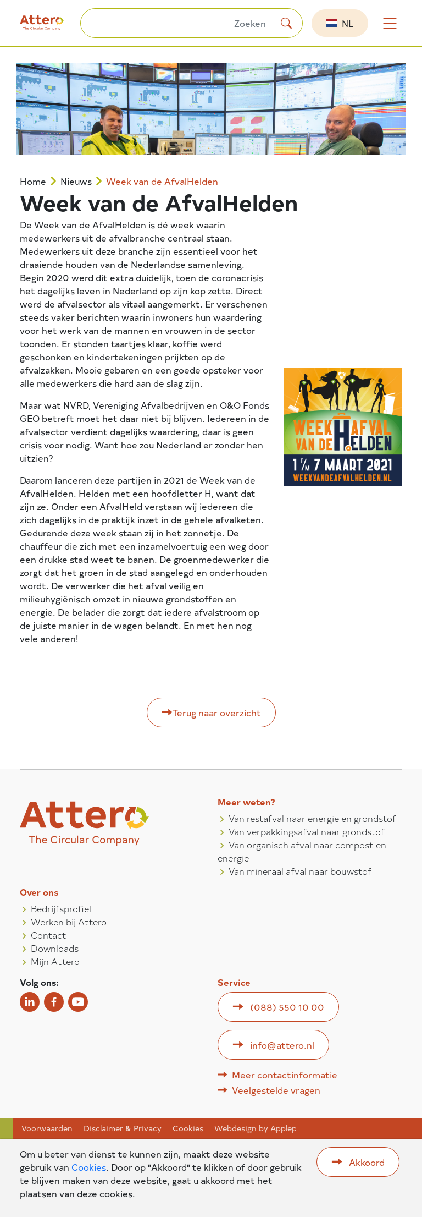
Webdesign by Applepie (258, 1128)
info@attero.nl (282, 1045)
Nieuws (76, 181)
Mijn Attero (55, 961)
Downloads (55, 948)
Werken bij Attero (69, 922)
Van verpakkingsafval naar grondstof (307, 831)
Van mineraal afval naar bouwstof (300, 871)
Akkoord (367, 1162)
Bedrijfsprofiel (61, 908)
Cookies (188, 1128)
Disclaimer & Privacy (123, 1128)
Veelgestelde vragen (276, 1090)
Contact (48, 935)
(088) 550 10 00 (287, 1007)
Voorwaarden (47, 1128)
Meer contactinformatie (284, 1074)
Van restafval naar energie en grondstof (312, 818)
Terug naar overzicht (217, 712)
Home (33, 181)
